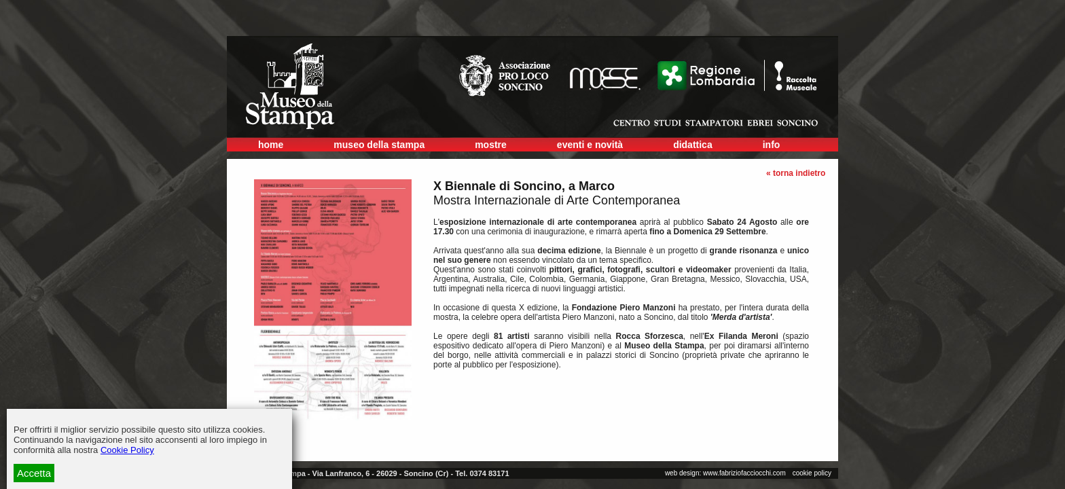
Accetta (34, 473)
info (771, 144)
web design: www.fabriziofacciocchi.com (725, 473)
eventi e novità (590, 144)
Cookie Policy (127, 450)
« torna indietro (795, 173)
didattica (692, 144)
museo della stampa (379, 144)
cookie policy (812, 473)
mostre (491, 144)
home (270, 144)
